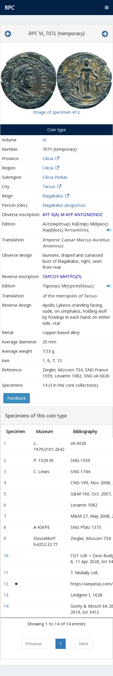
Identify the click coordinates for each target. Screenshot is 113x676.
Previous (33, 644)
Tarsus (48, 186)
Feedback (16, 398)
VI (44, 140)
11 (7, 572)
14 (7, 606)
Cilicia (47, 158)
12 (7, 584)
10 (7, 555)
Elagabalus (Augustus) (64, 205)
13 (7, 595)
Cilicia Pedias (54, 177)
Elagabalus (52, 196)
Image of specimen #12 (56, 112)
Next (84, 644)
